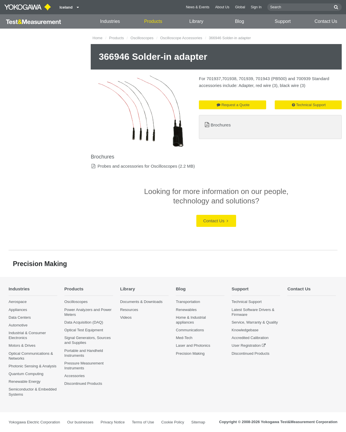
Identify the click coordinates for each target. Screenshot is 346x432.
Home (97, 38)
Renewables (186, 310)
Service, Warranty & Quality (255, 322)
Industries (110, 21)
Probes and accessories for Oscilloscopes (137, 166)
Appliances (18, 310)
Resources (129, 310)
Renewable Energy (24, 381)
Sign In (256, 7)
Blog (239, 21)
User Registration (246, 345)
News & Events (197, 7)
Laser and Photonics (193, 345)
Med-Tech (184, 338)
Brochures (221, 124)
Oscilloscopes (142, 38)
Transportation (188, 302)
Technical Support (309, 105)
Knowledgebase (245, 330)
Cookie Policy (172, 422)
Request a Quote (233, 105)
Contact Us (326, 21)
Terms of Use (143, 422)
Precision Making (190, 353)
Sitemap (198, 422)
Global (240, 7)
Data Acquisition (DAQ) (83, 322)
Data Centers (20, 317)
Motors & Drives (22, 345)
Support (283, 21)
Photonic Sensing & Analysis (32, 366)
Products (153, 21)
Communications (190, 330)
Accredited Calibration (250, 338)
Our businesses (80, 422)
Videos (126, 317)
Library (196, 21)
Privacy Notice (112, 422)
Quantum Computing (26, 374)
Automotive (18, 325)
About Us (222, 7)
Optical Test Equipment (83, 330)
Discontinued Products (83, 383)
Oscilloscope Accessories (181, 38)
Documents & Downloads (141, 302)
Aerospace (18, 302)
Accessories (74, 376)
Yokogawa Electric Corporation (34, 422)
